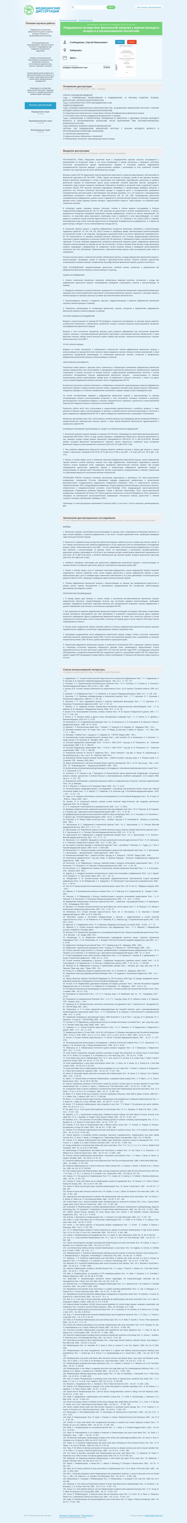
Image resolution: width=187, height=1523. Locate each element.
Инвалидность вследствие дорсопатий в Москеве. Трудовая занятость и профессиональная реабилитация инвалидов (40, 91)
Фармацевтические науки (40, 121)
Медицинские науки (40, 112)
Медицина (63, 1516)
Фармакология (74, 1516)
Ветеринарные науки (40, 130)
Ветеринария (87, 1516)
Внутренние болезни (86, 20)
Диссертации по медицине (68, 20)
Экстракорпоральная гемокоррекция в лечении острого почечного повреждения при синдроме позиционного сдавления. (40, 47)
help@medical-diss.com (154, 1516)
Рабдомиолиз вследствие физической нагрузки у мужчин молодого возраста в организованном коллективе (40, 33)
